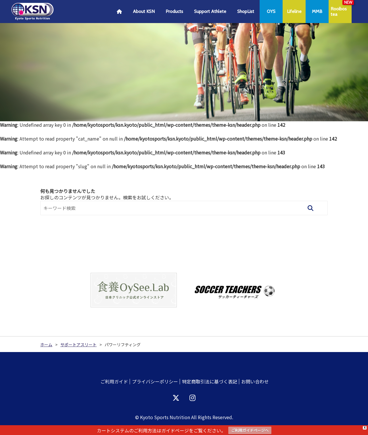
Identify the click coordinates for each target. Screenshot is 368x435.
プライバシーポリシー (155, 381)
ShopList (245, 11)
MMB (317, 11)
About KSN (144, 11)
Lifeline (294, 11)
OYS (271, 11)
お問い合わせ (255, 381)
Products (174, 11)
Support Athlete (210, 11)
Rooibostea (339, 11)
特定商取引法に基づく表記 (209, 381)
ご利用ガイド (114, 381)
